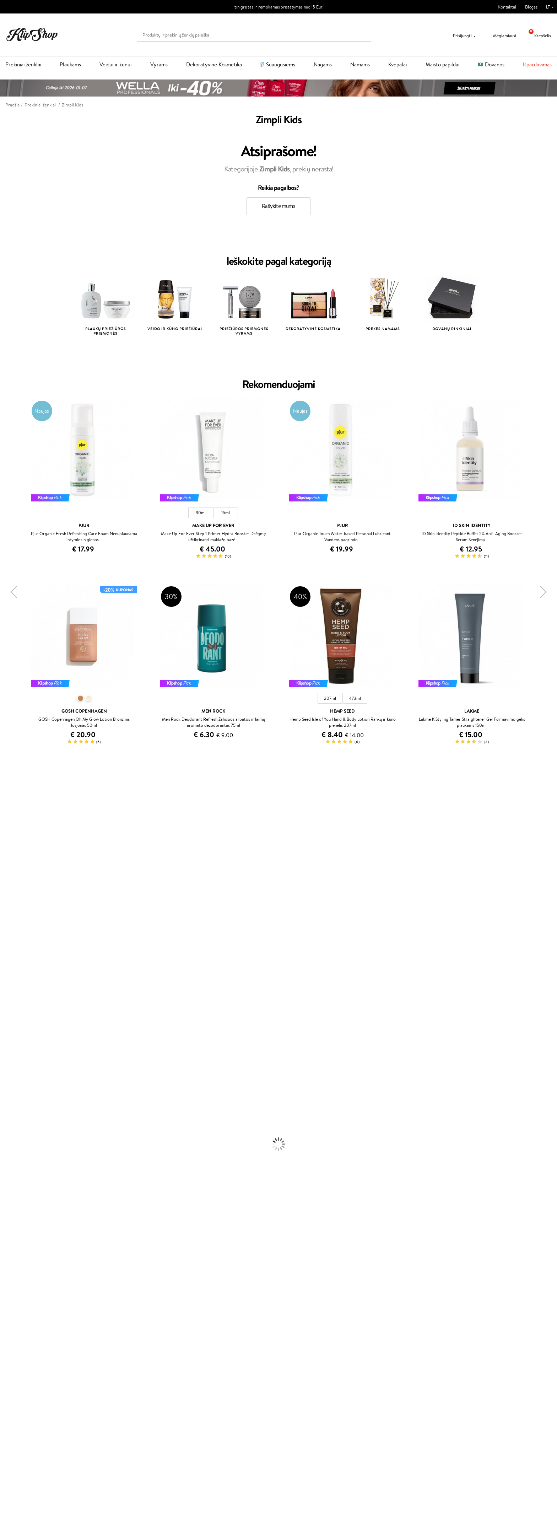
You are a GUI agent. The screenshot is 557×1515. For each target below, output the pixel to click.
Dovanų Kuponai (118, 1348)
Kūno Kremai (13, 1137)
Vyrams (159, 64)
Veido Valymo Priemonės (25, 1151)
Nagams (323, 64)
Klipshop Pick (206, 1342)
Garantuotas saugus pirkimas (449, 1296)
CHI (4, 998)
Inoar (5, 811)
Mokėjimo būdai (117, 1335)
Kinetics (8, 985)
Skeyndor (9, 943)
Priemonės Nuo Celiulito (24, 1157)
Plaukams (70, 64)
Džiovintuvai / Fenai (19, 1109)
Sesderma (10, 825)
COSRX (7, 888)
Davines (8, 791)
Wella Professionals (19, 936)
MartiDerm (11, 867)
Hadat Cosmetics (17, 957)
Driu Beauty (12, 929)
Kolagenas (10, 1248)
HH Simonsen (13, 1012)
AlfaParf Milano (15, 1019)
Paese (6, 915)
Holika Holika (13, 1005)
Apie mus (111, 1321)
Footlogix (9, 991)
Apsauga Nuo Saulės (20, 1171)
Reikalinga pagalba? (394, 1314)
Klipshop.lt (22, 1314)
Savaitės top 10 (207, 1328)
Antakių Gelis (13, 1192)
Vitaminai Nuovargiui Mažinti (28, 1254)
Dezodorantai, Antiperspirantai (30, 1165)
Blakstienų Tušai (15, 1220)
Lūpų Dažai (10, 1234)
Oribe (6, 971)
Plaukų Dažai (12, 1123)
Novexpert (10, 1061)
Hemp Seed (11, 1026)
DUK (15, 1348)
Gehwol (7, 908)
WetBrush (10, 832)
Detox (6, 1268)
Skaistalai (9, 1227)
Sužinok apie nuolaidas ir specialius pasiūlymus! (61, 1415)
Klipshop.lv (203, 1361)
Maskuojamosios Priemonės (27, 1199)
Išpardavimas (537, 64)
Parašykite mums (392, 1333)
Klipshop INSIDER (28, 1342)
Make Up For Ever (17, 1047)
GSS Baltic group (211, 1354)
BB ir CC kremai (16, 1213)
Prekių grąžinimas (164, 1296)
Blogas (531, 7)
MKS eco (9, 978)
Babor (6, 805)
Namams (360, 64)
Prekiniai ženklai (23, 64)
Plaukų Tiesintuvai (17, 1102)
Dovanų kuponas (300, 1314)
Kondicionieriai (14, 1081)
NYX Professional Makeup (25, 894)
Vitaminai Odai (14, 1261)
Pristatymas (113, 1342)
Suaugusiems (280, 64)
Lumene (8, 1054)
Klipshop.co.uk (207, 1368)
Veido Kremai (13, 1130)
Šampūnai (9, 1074)
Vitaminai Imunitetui (20, 1282)
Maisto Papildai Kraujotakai (26, 1289)
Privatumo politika (29, 1328)
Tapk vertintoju (207, 1321)
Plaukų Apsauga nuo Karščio (27, 1116)
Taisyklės (19, 1321)
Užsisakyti (33, 1443)
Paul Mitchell (13, 1040)
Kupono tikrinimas (119, 1355)
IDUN (6, 1033)
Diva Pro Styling (16, 950)
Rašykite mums (278, 206)
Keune (6, 902)
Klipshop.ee (204, 1375)
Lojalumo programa (212, 1335)
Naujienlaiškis (29, 1408)
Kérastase (9, 819)
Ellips (5, 922)
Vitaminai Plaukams (19, 1240)
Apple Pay (21, 1335)
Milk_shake (10, 798)
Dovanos (494, 64)
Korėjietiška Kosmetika (22, 1178)
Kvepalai (397, 64)
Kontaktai (507, 7)
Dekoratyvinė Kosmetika (214, 64)
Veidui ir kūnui (115, 64)
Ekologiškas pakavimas (305, 1296)
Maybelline (11, 853)
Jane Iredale (12, 839)
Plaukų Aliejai (13, 1088)
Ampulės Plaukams (18, 1095)
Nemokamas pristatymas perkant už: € (51, 1296)
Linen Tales (10, 881)
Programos (205, 1314)
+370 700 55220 (392, 1321)
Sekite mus (385, 1359)
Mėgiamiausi (500, 35)
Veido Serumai (14, 1144)
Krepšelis (537, 35)
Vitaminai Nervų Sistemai (25, 1275)
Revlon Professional (19, 964)
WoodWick (11, 874)
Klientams (113, 1314)
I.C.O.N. (8, 846)
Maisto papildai (442, 64)
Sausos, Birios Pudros (20, 1206)
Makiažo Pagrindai (17, 1185)
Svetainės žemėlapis (30, 1355)
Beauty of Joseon (17, 860)
